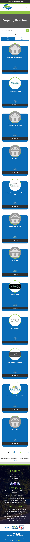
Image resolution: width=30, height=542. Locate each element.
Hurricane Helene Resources (16, 1)
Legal (19, 540)
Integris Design (21, 502)
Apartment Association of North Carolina (15, 492)
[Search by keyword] (13, 30)
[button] (27, 30)
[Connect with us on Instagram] (14, 483)
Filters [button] (15, 34)
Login (15, 460)
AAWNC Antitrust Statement (15, 498)
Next (28, 452)
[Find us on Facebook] (11, 483)
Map (22, 38)
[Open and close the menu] (20, 7)
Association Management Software (15, 534)
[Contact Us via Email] (18, 483)
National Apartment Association (15, 495)
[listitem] (15, 59)
